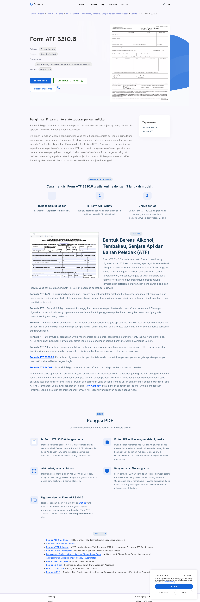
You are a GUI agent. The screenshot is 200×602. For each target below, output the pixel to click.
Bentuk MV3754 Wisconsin (59, 550)
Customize (163, 592)
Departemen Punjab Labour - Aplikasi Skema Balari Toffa (73, 554)
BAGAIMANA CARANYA (100, 179)
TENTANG (136, 233)
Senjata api (45, 69)
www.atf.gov (94, 385)
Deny (184, 592)
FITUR (100, 414)
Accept (174, 586)
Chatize (82, 503)
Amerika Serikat (48, 54)
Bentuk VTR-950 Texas (57, 540)
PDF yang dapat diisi (143, 597)
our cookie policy (169, 582)
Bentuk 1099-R (53, 572)
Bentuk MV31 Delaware (57, 547)
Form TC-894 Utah (55, 568)
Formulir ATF (147, 131)
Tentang (51, 597)
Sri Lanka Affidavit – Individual (60, 543)
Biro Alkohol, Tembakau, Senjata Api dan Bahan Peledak (63, 64)
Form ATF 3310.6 (149, 127)
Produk (82, 4)
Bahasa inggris (48, 49)
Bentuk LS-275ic (54, 565)
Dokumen (93, 4)
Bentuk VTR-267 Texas (57, 561)
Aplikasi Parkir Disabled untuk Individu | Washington (71, 557)
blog (102, 4)
